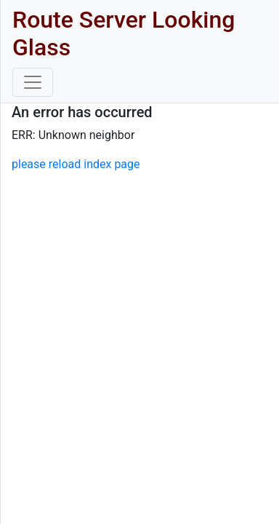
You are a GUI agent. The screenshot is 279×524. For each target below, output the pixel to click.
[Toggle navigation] (32, 82)
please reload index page (76, 164)
